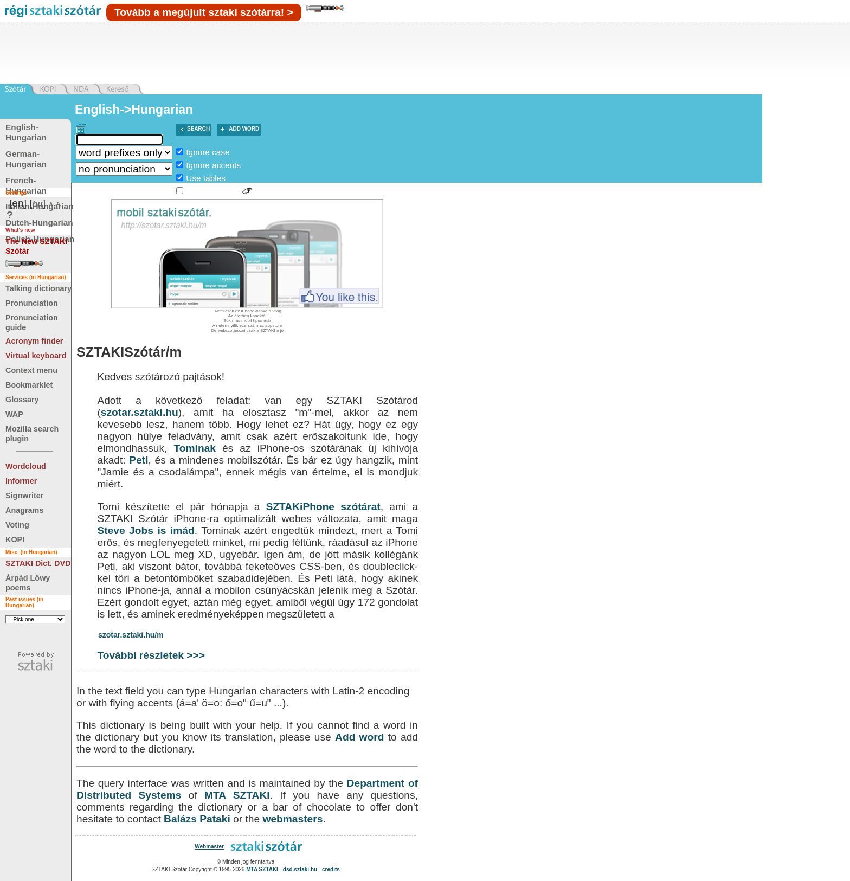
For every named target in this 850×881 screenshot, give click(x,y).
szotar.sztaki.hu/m (131, 635)
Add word (244, 129)
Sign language (212, 191)
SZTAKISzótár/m (129, 351)
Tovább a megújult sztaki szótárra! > (203, 12)
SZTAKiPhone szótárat (323, 506)
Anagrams (24, 510)
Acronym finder (34, 341)
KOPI (14, 539)
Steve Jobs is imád (145, 530)
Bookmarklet (29, 385)
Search (198, 129)
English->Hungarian (134, 109)
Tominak (195, 448)
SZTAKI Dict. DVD (37, 563)
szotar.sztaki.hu (139, 412)
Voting (17, 524)
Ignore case (207, 152)
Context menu (31, 370)
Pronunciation (31, 303)
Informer (21, 481)
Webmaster (209, 847)
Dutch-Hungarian (39, 222)
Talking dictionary (38, 288)
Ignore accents (213, 165)
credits (331, 869)
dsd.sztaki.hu (300, 869)
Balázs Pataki (197, 819)
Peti (138, 460)
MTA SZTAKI (237, 795)
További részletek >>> (151, 655)
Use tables (206, 178)
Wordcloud (25, 466)
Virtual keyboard (36, 355)
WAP (14, 414)
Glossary (22, 399)
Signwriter (24, 495)
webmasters (292, 819)
